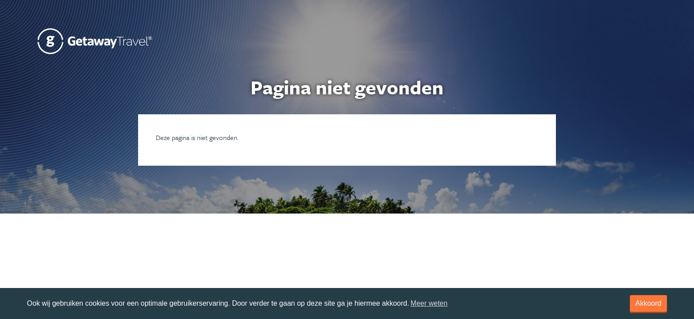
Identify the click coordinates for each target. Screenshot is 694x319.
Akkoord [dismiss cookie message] (649, 303)
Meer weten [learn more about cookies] (429, 303)
